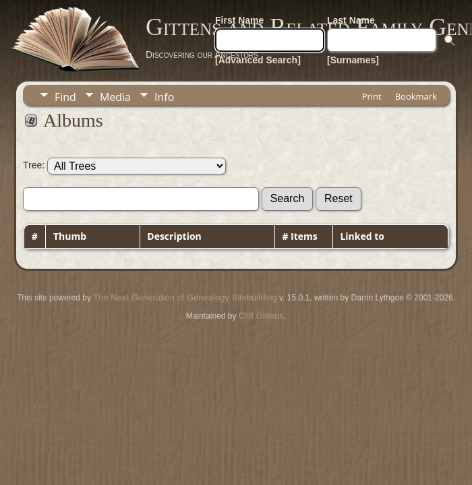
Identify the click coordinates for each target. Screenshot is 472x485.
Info (164, 97)
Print (372, 96)
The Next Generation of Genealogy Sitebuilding (184, 297)
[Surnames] (353, 60)
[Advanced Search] (258, 60)
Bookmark (416, 96)
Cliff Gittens (261, 316)
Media (115, 97)
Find (65, 97)
